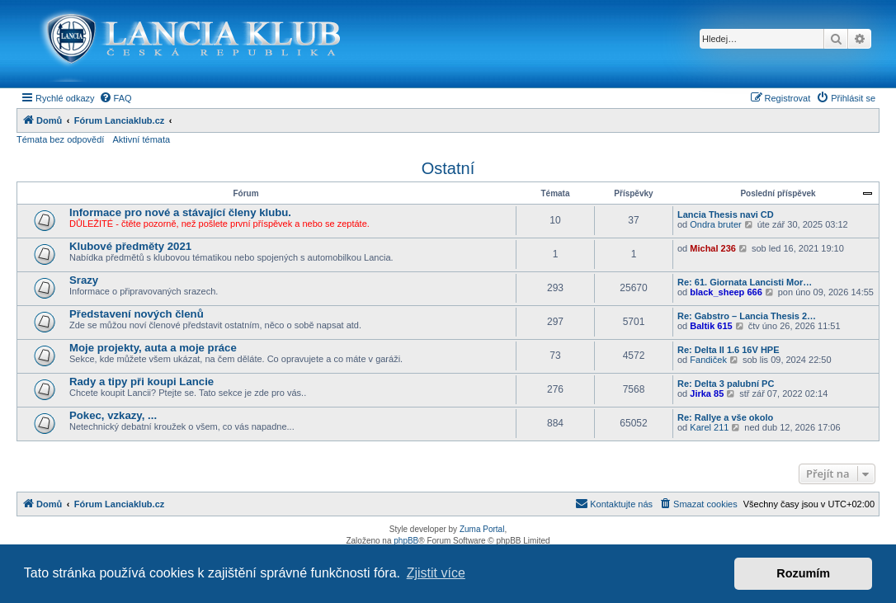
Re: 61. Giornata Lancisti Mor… (744, 282)
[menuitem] (115, 98)
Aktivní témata (141, 139)
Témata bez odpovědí (60, 139)
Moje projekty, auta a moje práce (153, 348)
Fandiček (708, 360)
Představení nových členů (136, 314)
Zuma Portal (482, 529)
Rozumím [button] (803, 573)
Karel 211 (709, 427)
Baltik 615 (711, 326)
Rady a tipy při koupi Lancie (141, 381)
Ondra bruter (715, 224)
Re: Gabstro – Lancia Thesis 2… (746, 316)
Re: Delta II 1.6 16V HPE (728, 350)
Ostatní (448, 168)
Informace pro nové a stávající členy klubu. (180, 212)
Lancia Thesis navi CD (725, 214)
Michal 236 (713, 248)
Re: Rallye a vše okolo (725, 417)
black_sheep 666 (726, 292)
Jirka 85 (707, 393)
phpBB (406, 540)
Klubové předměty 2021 (130, 246)
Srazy (83, 280)
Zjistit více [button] (436, 573)
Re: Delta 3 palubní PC (725, 384)
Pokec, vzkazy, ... (113, 415)
